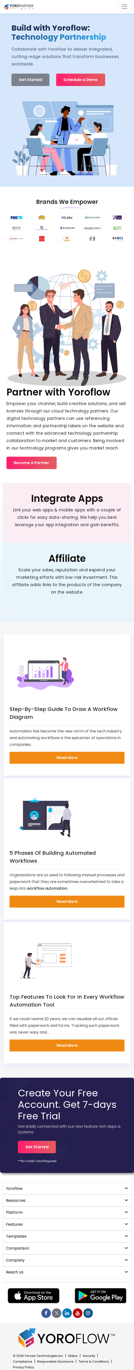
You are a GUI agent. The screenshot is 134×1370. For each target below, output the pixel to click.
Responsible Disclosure (55, 1361)
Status (73, 1356)
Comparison (67, 1248)
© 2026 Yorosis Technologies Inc (38, 1356)
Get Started (30, 79)
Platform (67, 1212)
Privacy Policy (23, 1367)
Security (89, 1356)
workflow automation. (47, 888)
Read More (67, 757)
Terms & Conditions (94, 1361)
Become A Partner (31, 463)
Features (67, 1224)
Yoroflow (67, 1188)
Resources (67, 1200)
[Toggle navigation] (124, 6)
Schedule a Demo (81, 79)
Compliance (22, 1361)
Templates (67, 1236)
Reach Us (67, 1272)
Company (67, 1260)
